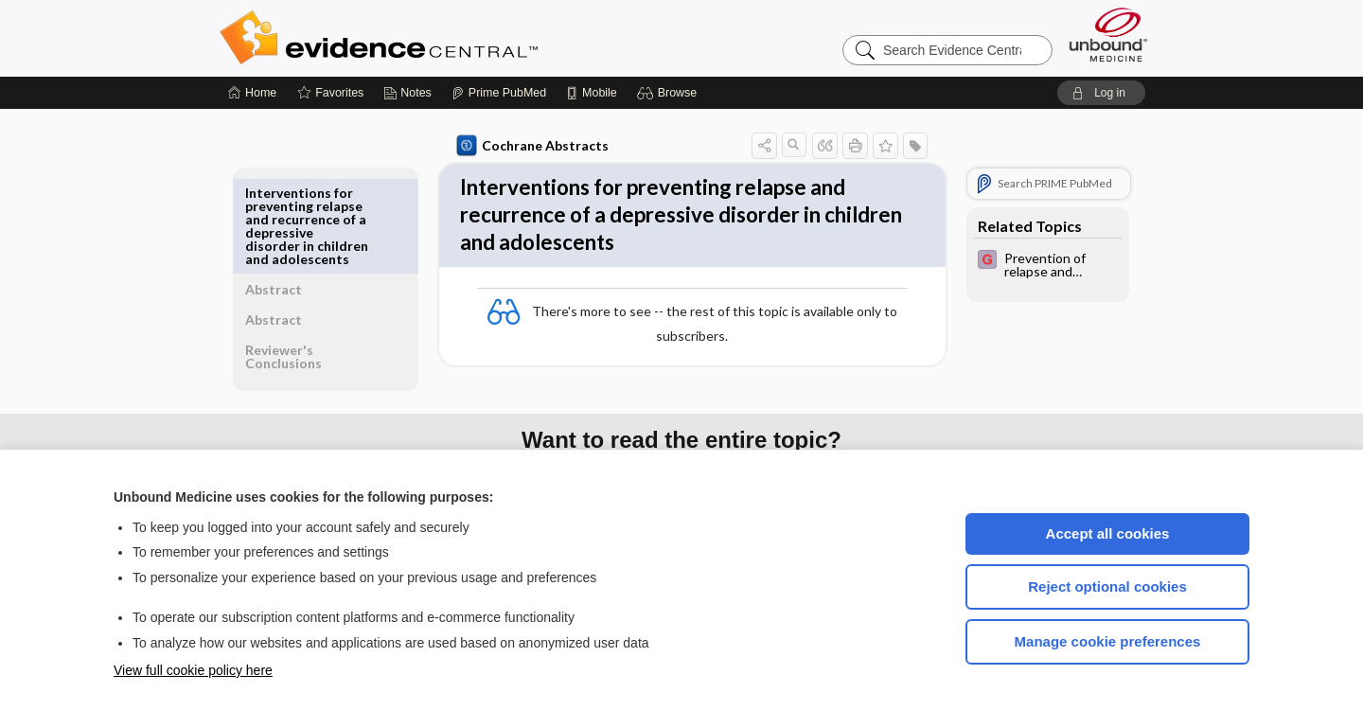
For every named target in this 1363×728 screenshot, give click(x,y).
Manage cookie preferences (1108, 641)
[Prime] (498, 93)
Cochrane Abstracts (529, 145)
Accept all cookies (1108, 533)
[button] (669, 93)
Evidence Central (454, 37)
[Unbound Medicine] (1108, 34)
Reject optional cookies (1107, 586)
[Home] (252, 93)
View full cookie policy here (193, 670)
